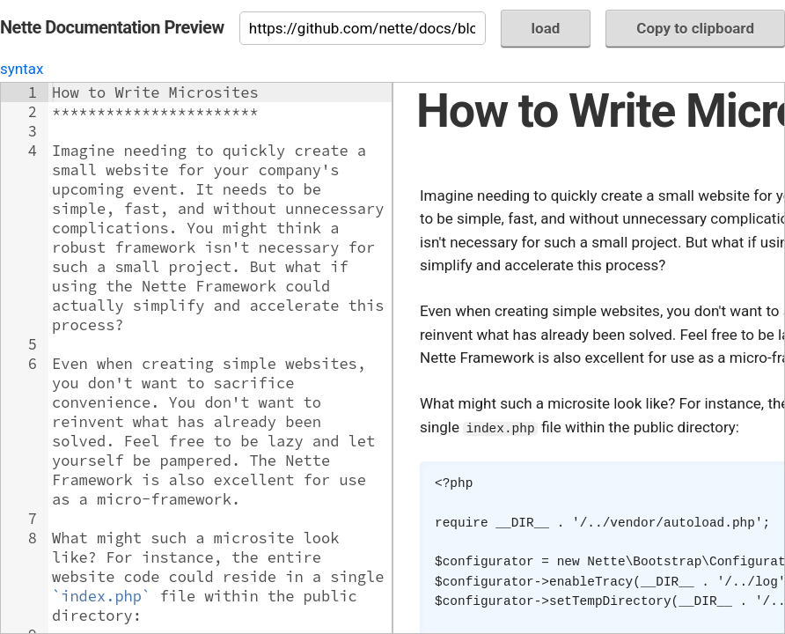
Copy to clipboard (695, 28)
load (546, 28)
